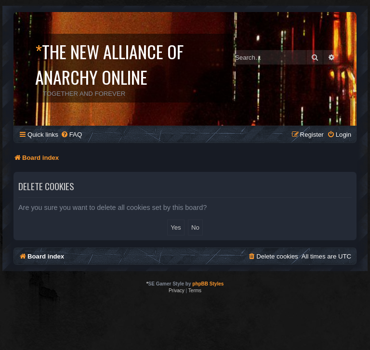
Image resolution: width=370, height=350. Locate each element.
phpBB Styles (208, 283)
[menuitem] (71, 135)
